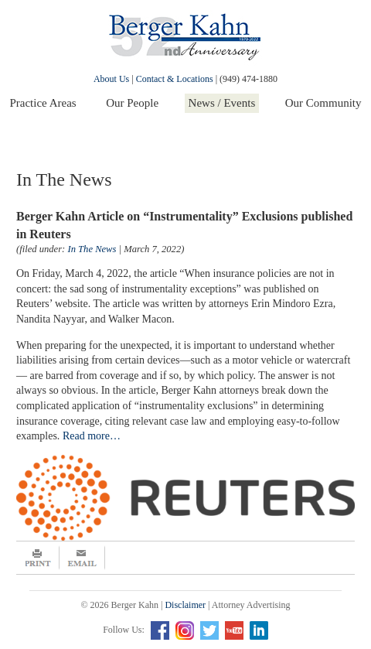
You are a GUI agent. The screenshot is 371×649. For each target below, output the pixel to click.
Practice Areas (42, 103)
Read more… (92, 436)
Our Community (323, 103)
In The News (91, 249)
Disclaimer (185, 604)
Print (38, 557)
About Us (111, 78)
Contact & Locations (174, 78)
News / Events (222, 103)
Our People (132, 103)
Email (82, 557)
